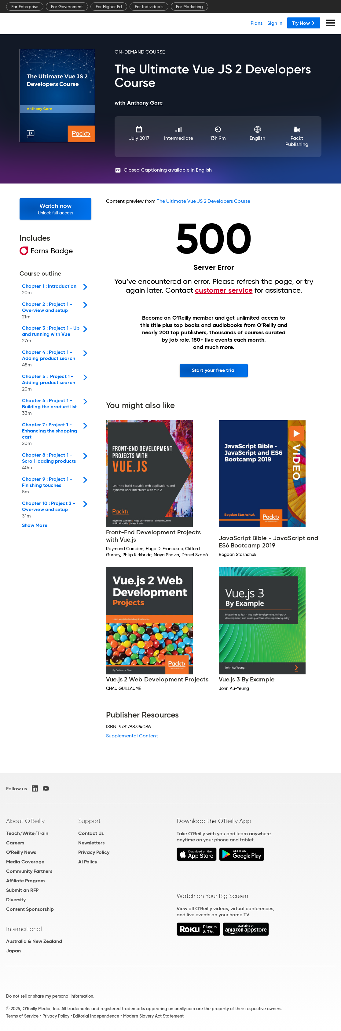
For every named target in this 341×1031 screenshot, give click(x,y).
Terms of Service (22, 1016)
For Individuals (149, 6)
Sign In (274, 22)
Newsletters (91, 843)
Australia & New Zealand (34, 941)
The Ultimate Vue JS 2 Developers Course (203, 201)
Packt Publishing (297, 141)
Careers (15, 843)
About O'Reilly (25, 821)
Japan (13, 951)
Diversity (16, 899)
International (24, 929)
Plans (256, 22)
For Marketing (189, 6)
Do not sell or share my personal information (49, 996)
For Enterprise (24, 6)
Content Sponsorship (30, 909)
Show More (34, 525)
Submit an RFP (22, 890)
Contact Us (91, 833)
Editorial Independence (96, 1016)
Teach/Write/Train (27, 833)
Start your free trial (214, 370)
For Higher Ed (109, 6)
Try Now (303, 23)
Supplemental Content (132, 736)
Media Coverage (25, 862)
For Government (67, 6)
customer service (224, 290)
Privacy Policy (93, 852)
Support (89, 821)
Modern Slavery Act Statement (153, 1016)
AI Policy (87, 862)
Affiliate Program (25, 880)
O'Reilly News (21, 852)
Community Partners (29, 871)
